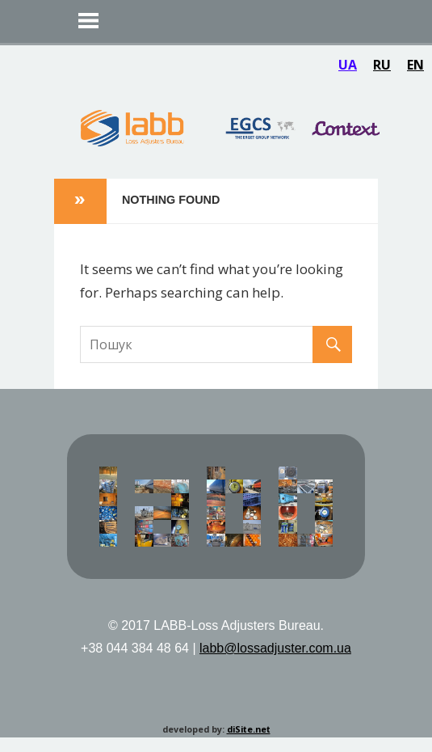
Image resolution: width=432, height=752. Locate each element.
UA (347, 65)
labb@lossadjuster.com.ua (275, 648)
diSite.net (249, 729)
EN (415, 65)
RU (382, 65)
